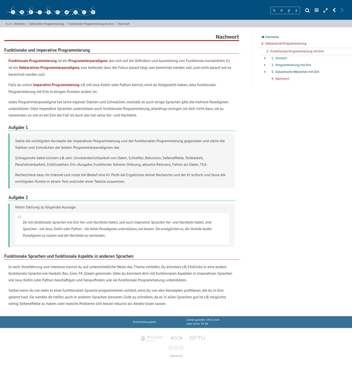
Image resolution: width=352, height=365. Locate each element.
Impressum (176, 355)
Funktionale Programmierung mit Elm (91, 23)
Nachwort (124, 23)
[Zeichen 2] (281, 10)
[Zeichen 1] (274, 10)
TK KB (204, 323)
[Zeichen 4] (296, 10)
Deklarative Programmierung (46, 23)
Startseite (19, 23)
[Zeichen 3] (289, 10)
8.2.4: (9, 23)
